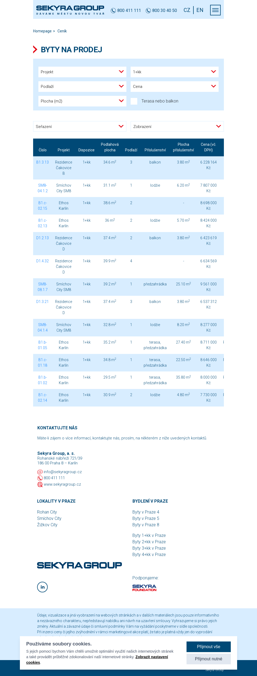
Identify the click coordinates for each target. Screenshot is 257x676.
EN (199, 10)
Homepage (42, 31)
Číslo (43, 150)
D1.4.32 (42, 261)
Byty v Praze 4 (145, 512)
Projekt (64, 150)
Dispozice (86, 150)
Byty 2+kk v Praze (149, 541)
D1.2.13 (42, 238)
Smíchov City (49, 518)
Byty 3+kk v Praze (149, 548)
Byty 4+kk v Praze (149, 554)
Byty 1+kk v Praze (149, 535)
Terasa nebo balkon (154, 101)
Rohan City (47, 512)
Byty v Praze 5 (145, 518)
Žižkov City (47, 524)
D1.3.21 (42, 302)
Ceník (62, 31)
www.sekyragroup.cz (62, 484)
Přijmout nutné (208, 659)
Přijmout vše (208, 646)
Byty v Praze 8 (145, 524)
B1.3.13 (42, 162)
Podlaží (131, 150)
